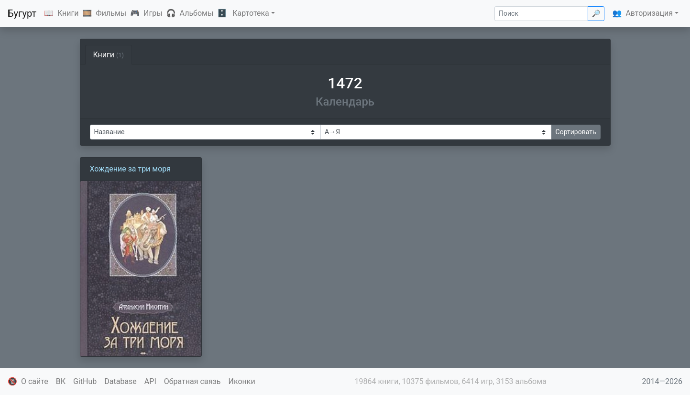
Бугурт (22, 13)
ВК (61, 381)
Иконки (242, 381)
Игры (153, 13)
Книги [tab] (108, 54)
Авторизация (649, 13)
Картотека (250, 13)
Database (120, 381)
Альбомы (197, 13)
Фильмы (111, 13)
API (150, 381)
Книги (68, 13)
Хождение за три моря (130, 168)
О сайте (34, 381)
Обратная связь (192, 381)
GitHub (85, 381)
